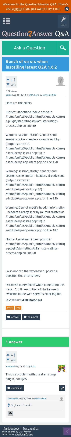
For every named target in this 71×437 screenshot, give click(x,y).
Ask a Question (29, 47)
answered (10, 366)
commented (13, 398)
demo (18, 8)
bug (18, 307)
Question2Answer (24, 434)
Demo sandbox (30, 428)
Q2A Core (34, 95)
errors (10, 307)
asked (9, 95)
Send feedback (11, 428)
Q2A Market (25, 431)
